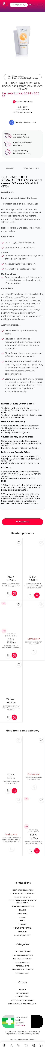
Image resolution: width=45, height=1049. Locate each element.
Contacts (22, 932)
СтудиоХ (32, 1039)
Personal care (22, 966)
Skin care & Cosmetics (22, 959)
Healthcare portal (22, 928)
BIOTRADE (25, 110)
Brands (22, 910)
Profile (22, 989)
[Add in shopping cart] (14, 593)
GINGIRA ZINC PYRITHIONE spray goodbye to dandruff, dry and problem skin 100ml (11, 839)
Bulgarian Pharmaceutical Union (22, 1004)
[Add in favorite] (18, 542)
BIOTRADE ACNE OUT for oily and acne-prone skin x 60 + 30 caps (11, 708)
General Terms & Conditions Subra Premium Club (22, 902)
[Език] (32, 5)
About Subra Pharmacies (22, 890)
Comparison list (23, 997)
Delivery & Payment (22, 935)
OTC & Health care (22, 951)
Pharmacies (22, 913)
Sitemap (22, 917)
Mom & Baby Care (22, 962)
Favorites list (22, 993)
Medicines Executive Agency (22, 1000)
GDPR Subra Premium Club (23, 906)
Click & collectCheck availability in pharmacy (22, 77)
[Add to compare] (8, 593)
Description (10, 168)
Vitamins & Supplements (22, 955)
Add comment (22, 522)
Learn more (17, 145)
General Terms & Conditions (22, 894)
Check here (20, 1025)
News (22, 921)
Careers (22, 924)
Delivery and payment (31, 168)
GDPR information (22, 897)
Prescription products (22, 969)
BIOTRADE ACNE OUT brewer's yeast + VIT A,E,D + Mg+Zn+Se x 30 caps (33, 586)
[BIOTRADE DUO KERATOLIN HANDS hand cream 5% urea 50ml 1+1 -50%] (22, 38)
